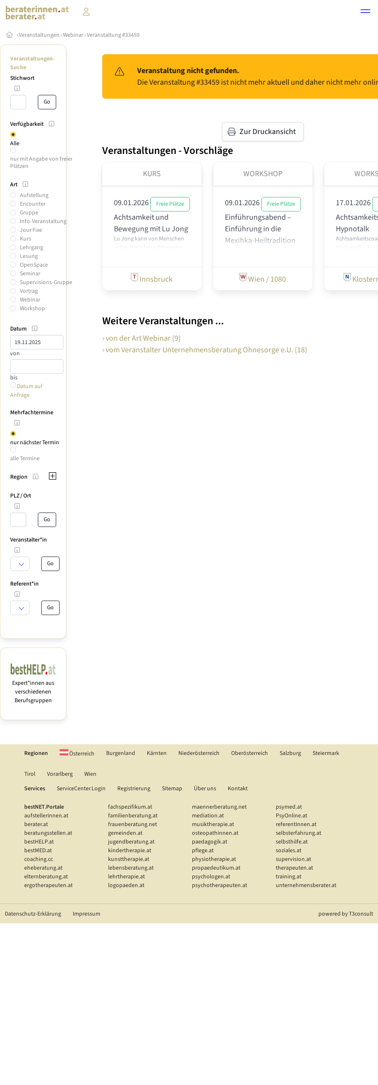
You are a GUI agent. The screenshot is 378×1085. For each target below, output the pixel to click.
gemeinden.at (125, 833)
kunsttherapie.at (128, 859)
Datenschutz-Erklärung (33, 914)
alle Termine (25, 458)
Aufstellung (34, 195)
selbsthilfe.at (292, 842)
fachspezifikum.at (130, 807)
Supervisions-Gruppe (46, 282)
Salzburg (290, 753)
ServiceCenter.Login (81, 788)
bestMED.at (38, 850)
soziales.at (288, 850)
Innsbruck (152, 279)
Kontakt (238, 788)
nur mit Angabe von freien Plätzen (42, 162)
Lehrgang (31, 247)
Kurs (25, 239)
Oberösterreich (249, 753)
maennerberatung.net (219, 807)
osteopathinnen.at (215, 833)
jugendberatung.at (131, 842)
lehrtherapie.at (126, 877)
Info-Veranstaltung (43, 221)
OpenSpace (34, 265)
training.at (288, 877)
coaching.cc (38, 859)
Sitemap (172, 788)
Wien (90, 774)
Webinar (73, 35)
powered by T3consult (345, 914)
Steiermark (326, 753)
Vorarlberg (60, 774)
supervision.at (293, 859)
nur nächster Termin (34, 442)
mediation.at (208, 816)
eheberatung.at (43, 868)
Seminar (30, 274)
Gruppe (29, 213)
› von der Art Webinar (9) (141, 338)
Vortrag (29, 291)
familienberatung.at (133, 816)
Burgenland (120, 753)
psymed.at (289, 807)
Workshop (32, 308)
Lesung (29, 256)
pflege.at (203, 850)
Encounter (33, 204)
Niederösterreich (199, 753)
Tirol (29, 774)
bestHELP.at (39, 842)
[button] (365, 12)
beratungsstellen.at (48, 833)
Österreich (77, 754)
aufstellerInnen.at (46, 816)
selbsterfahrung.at (298, 833)
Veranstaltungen (39, 35)
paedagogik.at (209, 842)
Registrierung (133, 788)
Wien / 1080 (262, 279)
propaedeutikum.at (216, 868)
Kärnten (157, 753)
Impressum (86, 914)
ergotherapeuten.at (48, 885)
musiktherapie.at (213, 824)
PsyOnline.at (291, 816)
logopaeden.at (126, 885)
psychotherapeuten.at (219, 885)
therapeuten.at (294, 868)
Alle (14, 143)
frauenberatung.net (132, 824)
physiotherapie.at (214, 859)
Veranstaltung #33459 (113, 35)
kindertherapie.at (129, 850)
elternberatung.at (46, 877)
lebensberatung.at (131, 868)
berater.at (36, 824)
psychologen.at (211, 877)
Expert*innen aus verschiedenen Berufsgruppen (33, 687)
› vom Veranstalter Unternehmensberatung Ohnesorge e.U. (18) (204, 350)
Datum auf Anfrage (26, 390)
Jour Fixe (31, 230)
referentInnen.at (296, 824)
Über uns (205, 788)
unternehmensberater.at (306, 885)
